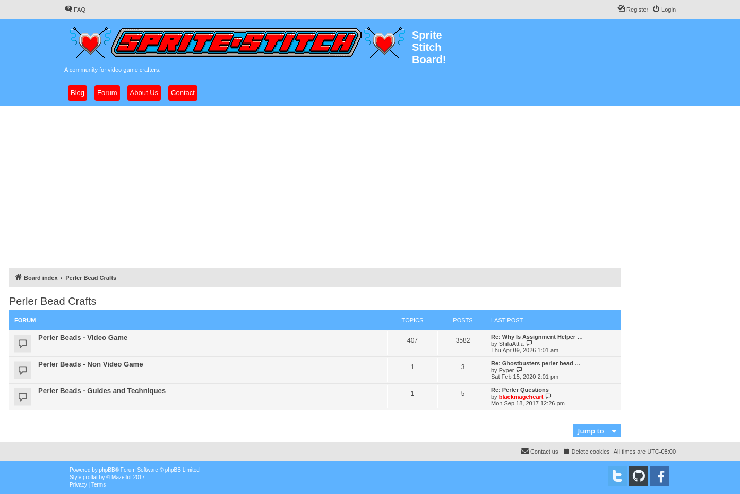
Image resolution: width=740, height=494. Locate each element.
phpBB (107, 470)
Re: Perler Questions (520, 390)
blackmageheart (521, 397)
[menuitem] (74, 9)
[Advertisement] (370, 186)
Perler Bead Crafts (53, 301)
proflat (90, 477)
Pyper (506, 370)
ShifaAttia (511, 343)
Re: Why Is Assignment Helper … (537, 337)
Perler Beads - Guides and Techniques (102, 391)
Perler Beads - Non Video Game (90, 364)
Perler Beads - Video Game (82, 338)
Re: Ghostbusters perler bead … (536, 363)
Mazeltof (121, 477)
